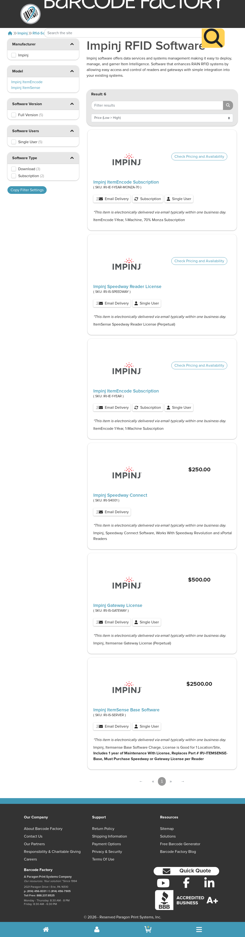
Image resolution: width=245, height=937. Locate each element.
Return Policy (103, 829)
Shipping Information (109, 836)
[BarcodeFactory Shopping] (148, 929)
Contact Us (33, 836)
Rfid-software (44, 33)
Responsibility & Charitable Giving (52, 852)
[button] (71, 43)
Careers (30, 859)
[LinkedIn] (209, 883)
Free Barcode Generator (180, 844)
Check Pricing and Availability (199, 156)
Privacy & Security (107, 852)
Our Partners (34, 844)
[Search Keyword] (123, 23)
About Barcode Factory (43, 829)
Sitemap (167, 829)
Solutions (168, 836)
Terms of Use (103, 859)
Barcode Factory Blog (178, 852)
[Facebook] (186, 882)
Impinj (22, 33)
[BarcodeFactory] (30, 14)
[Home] (10, 33)
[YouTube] (163, 883)
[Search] (213, 28)
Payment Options (106, 844)
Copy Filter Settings (27, 190)
